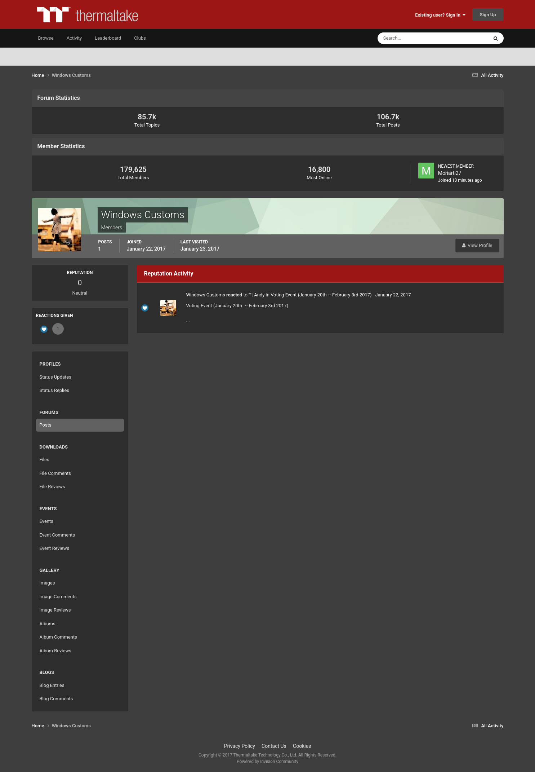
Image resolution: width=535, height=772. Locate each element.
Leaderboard (108, 38)
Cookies (302, 746)
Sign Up (488, 14)
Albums (47, 623)
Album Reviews (55, 650)
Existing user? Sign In (440, 15)
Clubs (140, 38)
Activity (74, 38)
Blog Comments (56, 698)
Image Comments (58, 596)
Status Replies (55, 390)
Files (44, 459)
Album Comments (58, 637)
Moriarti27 (450, 173)
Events (46, 521)
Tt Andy (256, 294)
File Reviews (52, 486)
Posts (46, 425)
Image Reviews (55, 610)
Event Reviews (55, 548)
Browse (46, 38)
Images (47, 583)
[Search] (411, 38)
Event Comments (57, 535)
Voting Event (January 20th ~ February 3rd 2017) (321, 294)
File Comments (55, 473)
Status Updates (55, 377)
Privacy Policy (239, 746)
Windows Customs (205, 294)
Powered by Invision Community (267, 761)
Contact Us (274, 746)
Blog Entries (52, 685)
